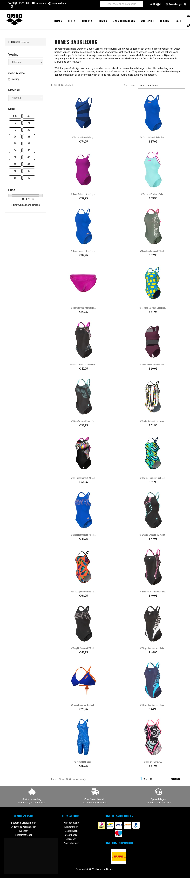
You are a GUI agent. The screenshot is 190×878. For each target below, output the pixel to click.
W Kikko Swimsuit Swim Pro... (83, 421)
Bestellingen (71, 831)
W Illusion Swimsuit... (153, 761)
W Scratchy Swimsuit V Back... (153, 251)
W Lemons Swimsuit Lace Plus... (152, 307)
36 (28, 150)
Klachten (23, 831)
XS (28, 116)
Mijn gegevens (71, 822)
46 (15, 171)
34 (15, 150)
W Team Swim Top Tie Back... (83, 705)
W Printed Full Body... (83, 761)
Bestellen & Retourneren (23, 822)
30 (15, 143)
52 (28, 178)
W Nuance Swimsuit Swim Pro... (83, 364)
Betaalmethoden (24, 835)
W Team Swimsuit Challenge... (83, 194)
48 (28, 171)
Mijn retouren (71, 827)
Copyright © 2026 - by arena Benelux (95, 869)
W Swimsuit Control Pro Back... (153, 591)
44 (28, 164)
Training (15, 79)
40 (28, 157)
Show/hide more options (26, 204)
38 (15, 157)
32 (28, 143)
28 (28, 136)
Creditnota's (71, 835)
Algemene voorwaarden (23, 827)
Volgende (177, 779)
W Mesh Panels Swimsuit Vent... (153, 364)
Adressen (71, 839)
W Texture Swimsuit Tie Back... (153, 477)
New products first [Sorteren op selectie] (161, 85)
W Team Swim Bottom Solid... (83, 307)
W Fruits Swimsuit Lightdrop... (153, 421)
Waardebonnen (71, 843)
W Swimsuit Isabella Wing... (83, 137)
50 (15, 178)
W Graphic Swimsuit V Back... (83, 534)
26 (15, 136)
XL (28, 130)
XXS (15, 116)
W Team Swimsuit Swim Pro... (152, 137)
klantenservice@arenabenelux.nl (50, 3)
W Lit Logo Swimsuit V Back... (83, 477)
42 (15, 164)
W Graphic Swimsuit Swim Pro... (152, 534)
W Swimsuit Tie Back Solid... (153, 194)
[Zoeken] (121, 4)
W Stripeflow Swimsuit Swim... (153, 648)
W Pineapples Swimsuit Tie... (83, 591)
